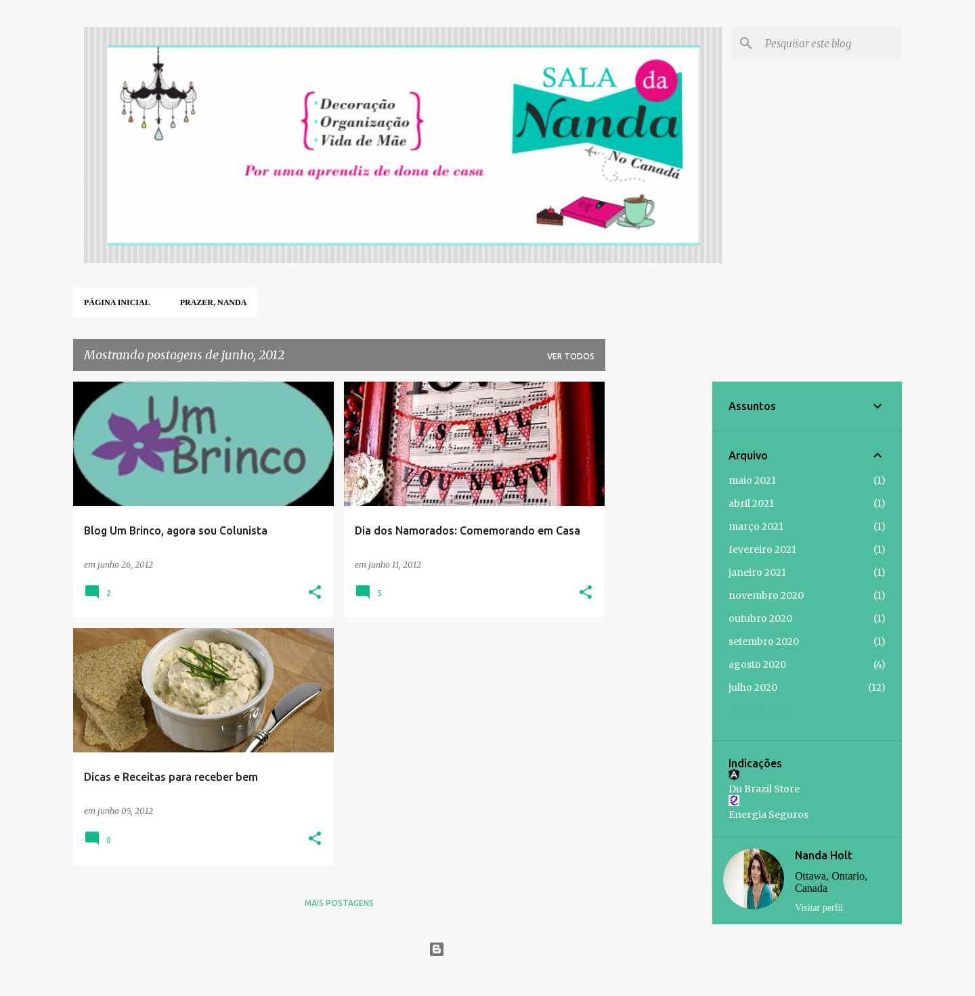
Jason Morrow (520, 977)
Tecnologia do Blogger (487, 949)
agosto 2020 (757, 664)
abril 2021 (751, 503)
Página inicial (117, 302)
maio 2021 (752, 480)
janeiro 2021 (757, 572)
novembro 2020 (766, 595)
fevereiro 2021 (762, 549)
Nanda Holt (823, 855)
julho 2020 (753, 687)
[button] (315, 593)
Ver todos (570, 356)
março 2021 (756, 526)
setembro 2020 (764, 641)
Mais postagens (339, 903)
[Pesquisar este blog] (831, 43)
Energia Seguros (768, 815)
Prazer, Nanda (213, 302)
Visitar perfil (819, 908)
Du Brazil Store (764, 789)
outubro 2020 (760, 618)
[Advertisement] (658, 585)
